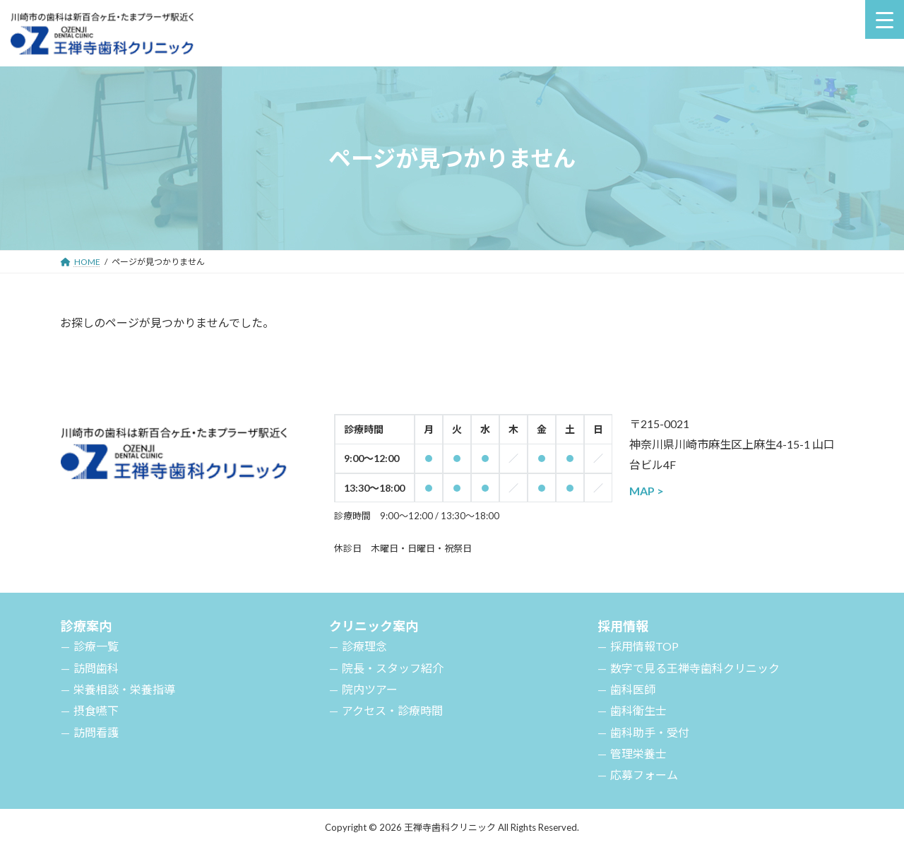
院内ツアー (370, 689)
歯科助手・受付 (649, 732)
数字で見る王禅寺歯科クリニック (695, 668)
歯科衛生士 (638, 710)
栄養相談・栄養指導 (124, 689)
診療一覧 (96, 646)
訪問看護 (96, 732)
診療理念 (364, 646)
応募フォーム (644, 774)
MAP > (646, 490)
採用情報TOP (644, 646)
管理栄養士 (638, 753)
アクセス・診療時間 (392, 710)
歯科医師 (632, 689)
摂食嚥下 (96, 710)
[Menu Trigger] (884, 19)
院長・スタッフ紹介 (393, 668)
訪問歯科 (96, 668)
